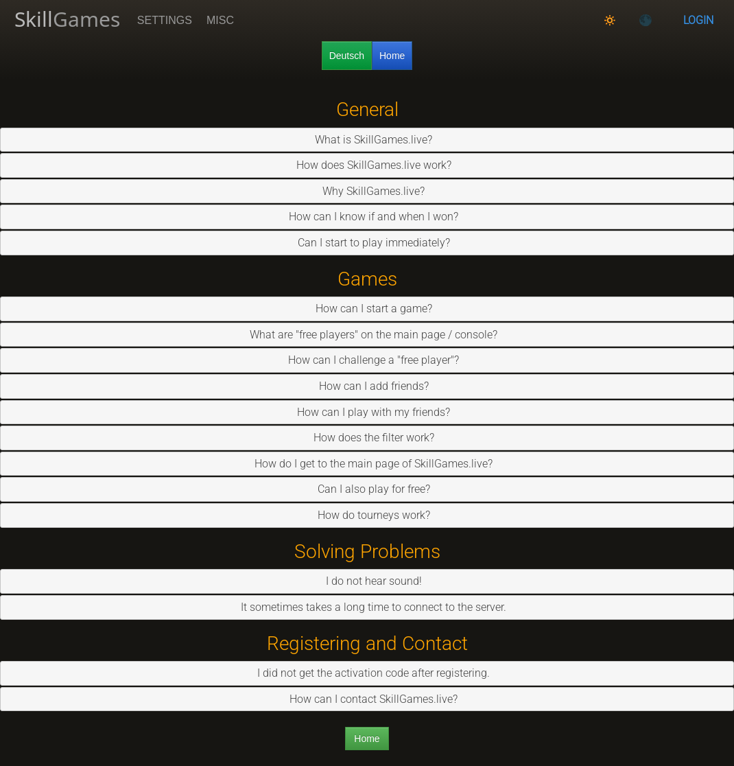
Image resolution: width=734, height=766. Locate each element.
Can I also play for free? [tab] (368, 489)
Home (392, 55)
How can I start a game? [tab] (368, 308)
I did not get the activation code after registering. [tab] (368, 673)
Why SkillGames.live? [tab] (368, 191)
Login (698, 20)
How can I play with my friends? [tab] (368, 412)
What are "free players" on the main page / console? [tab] (368, 334)
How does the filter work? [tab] (368, 437)
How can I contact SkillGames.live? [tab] (368, 699)
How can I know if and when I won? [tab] (368, 216)
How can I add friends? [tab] (368, 386)
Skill (67, 19)
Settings (164, 20)
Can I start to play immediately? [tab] (368, 242)
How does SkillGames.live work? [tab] (368, 165)
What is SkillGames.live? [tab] (368, 139)
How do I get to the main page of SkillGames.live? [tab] (368, 463)
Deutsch (346, 55)
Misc (220, 20)
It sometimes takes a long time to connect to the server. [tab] (368, 607)
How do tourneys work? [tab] (368, 515)
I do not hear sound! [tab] (368, 581)
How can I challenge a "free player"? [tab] (368, 360)
